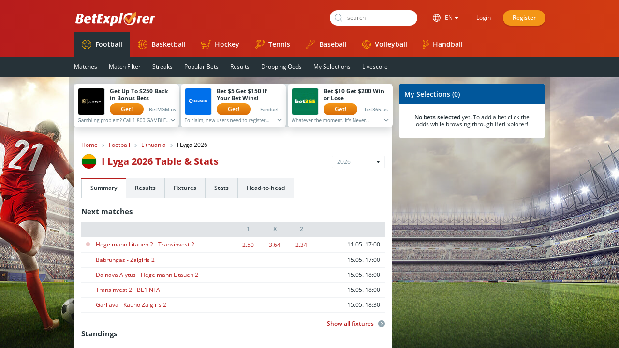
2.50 (248, 245)
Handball (443, 44)
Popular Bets (201, 66)
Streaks (162, 66)
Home (89, 145)
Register (524, 18)
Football (102, 44)
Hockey (220, 44)
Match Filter (125, 66)
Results (240, 66)
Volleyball (384, 44)
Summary (103, 188)
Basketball (162, 44)
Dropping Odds (281, 66)
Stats (221, 188)
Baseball (326, 44)
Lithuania (153, 145)
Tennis (272, 44)
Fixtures (185, 188)
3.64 (274, 245)
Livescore (375, 66)
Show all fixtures (356, 324)
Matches (85, 66)
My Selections (332, 66)
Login (483, 18)
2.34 (301, 245)
